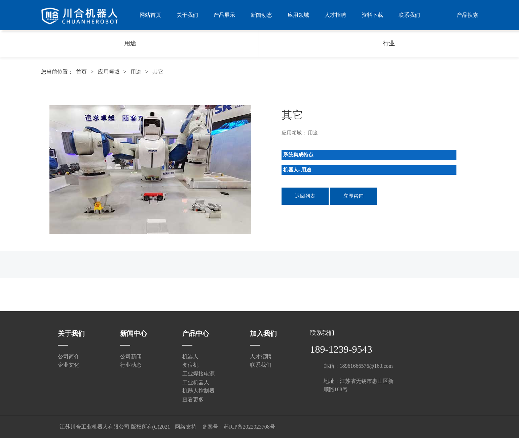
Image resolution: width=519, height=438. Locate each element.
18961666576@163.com (366, 366)
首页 (81, 72)
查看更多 (193, 399)
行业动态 (131, 365)
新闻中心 (133, 333)
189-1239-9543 (341, 349)
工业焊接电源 (198, 373)
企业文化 (68, 365)
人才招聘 (335, 15)
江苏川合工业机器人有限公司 (94, 427)
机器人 (190, 356)
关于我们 (187, 15)
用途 (130, 43)
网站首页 (150, 15)
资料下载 (372, 15)
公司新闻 (131, 356)
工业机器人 (195, 382)
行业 (389, 43)
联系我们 (409, 15)
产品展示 (224, 15)
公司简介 (68, 356)
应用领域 (298, 15)
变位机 (190, 365)
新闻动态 (261, 15)
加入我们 (263, 333)
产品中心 (195, 333)
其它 (157, 72)
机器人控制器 (198, 391)
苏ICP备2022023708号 (249, 427)
